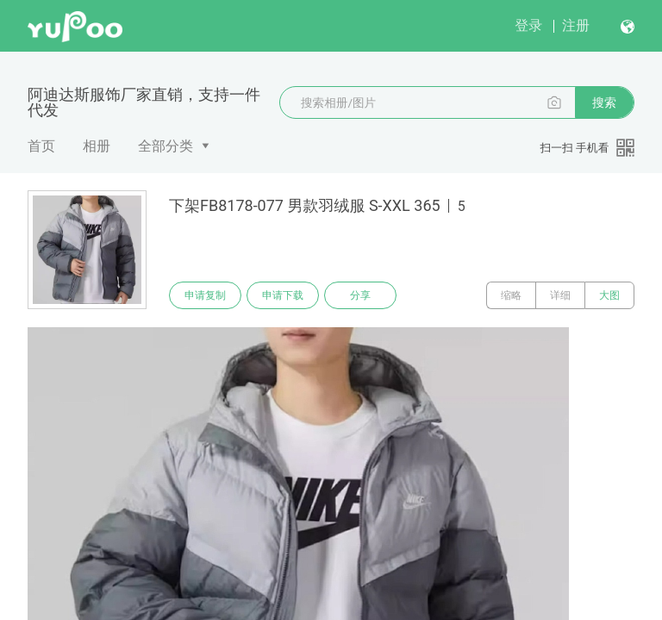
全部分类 (165, 146)
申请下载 (282, 295)
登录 (528, 25)
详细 (560, 295)
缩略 (511, 295)
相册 (96, 146)
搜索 (604, 102)
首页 (41, 146)
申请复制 (205, 295)
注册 (576, 25)
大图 (609, 295)
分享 (360, 295)
